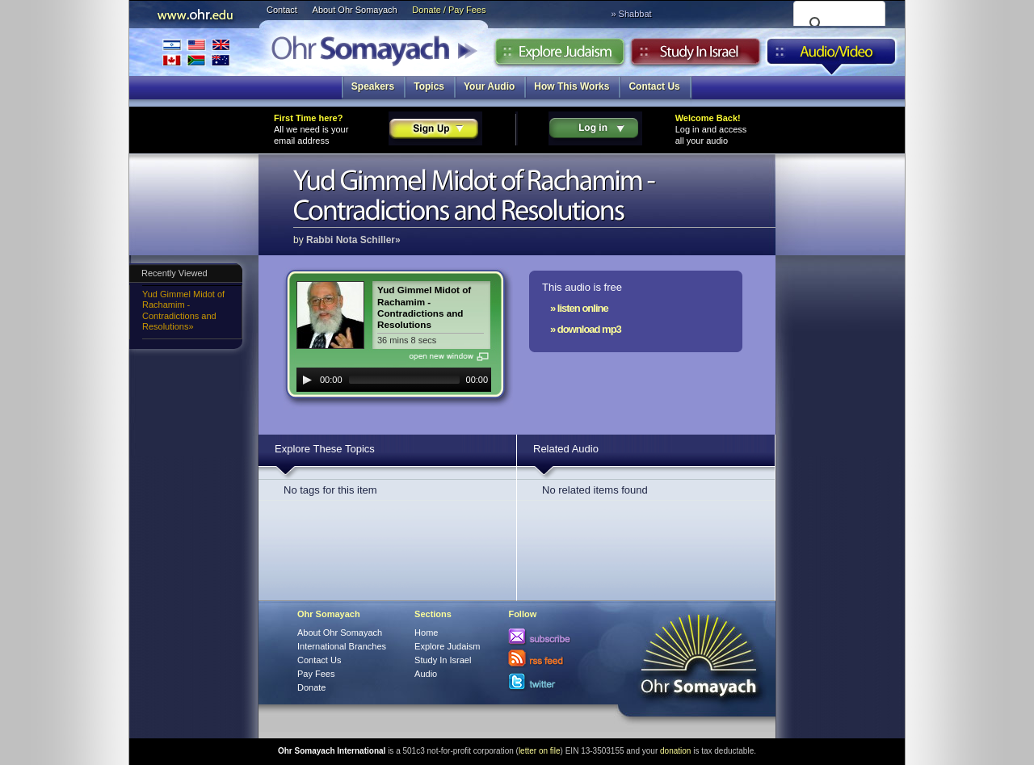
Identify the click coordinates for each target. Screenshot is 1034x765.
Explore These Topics (325, 449)
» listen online (579, 308)
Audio (831, 56)
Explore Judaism (559, 56)
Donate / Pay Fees (448, 10)
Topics (429, 86)
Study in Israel (695, 56)
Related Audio (566, 449)
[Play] (307, 379)
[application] (393, 380)
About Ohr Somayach (355, 10)
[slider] (404, 380)
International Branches (196, 52)
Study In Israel (442, 660)
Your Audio (489, 86)
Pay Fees (315, 674)
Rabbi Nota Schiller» (353, 240)
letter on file (540, 750)
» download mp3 (585, 329)
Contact (282, 10)
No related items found (595, 490)
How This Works (571, 86)
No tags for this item (330, 490)
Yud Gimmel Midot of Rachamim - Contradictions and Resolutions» (183, 310)
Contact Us (653, 86)
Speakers (372, 86)
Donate (311, 687)
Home (426, 632)
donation (675, 750)
